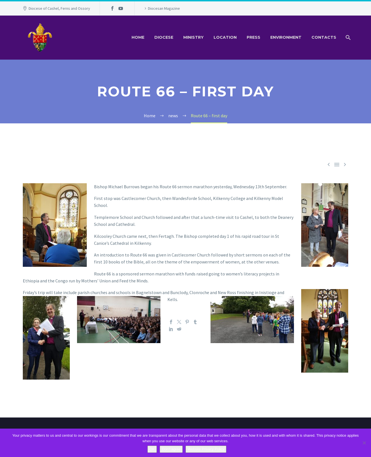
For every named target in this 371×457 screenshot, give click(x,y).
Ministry (193, 37)
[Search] (347, 37)
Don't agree (171, 449)
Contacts (323, 37)
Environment (285, 37)
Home (138, 37)
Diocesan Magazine (164, 8)
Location (225, 37)
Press (253, 37)
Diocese (163, 37)
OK (152, 449)
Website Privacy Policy (206, 449)
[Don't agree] (364, 443)
